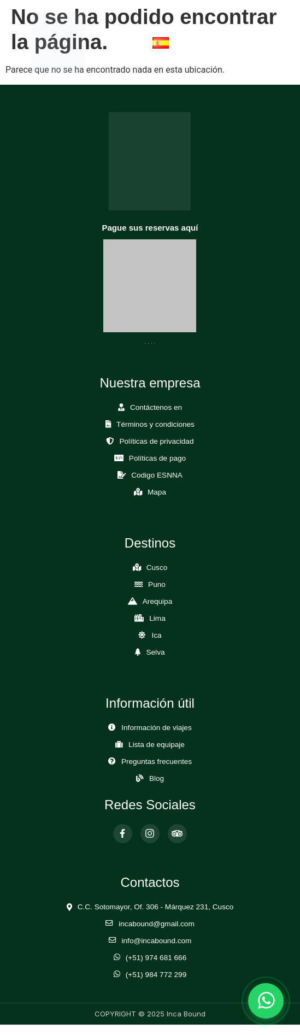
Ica (156, 635)
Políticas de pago (157, 458)
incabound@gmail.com (156, 924)
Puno (157, 584)
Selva (155, 652)
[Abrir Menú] (252, 42)
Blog (156, 778)
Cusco (157, 567)
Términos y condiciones (155, 424)
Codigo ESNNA (157, 475)
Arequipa (157, 601)
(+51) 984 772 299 (156, 975)
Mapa (157, 492)
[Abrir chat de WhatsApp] (266, 1001)
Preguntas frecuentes (156, 761)
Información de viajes (156, 728)
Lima (157, 618)
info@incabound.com (157, 941)
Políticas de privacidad (156, 441)
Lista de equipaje (156, 744)
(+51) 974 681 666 (156, 958)
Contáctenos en (156, 407)
